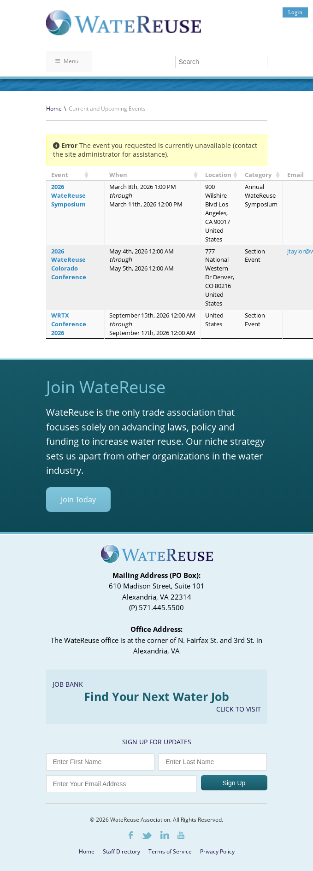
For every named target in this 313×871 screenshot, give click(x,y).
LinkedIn (164, 835)
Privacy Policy (217, 851)
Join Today (78, 499)
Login (295, 12)
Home (54, 108)
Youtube (180, 835)
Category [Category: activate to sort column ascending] (258, 175)
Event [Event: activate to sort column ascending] (59, 175)
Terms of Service (170, 851)
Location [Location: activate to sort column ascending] (218, 175)
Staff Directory (121, 851)
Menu (66, 61)
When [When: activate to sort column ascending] (118, 175)
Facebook (131, 835)
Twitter (146, 835)
